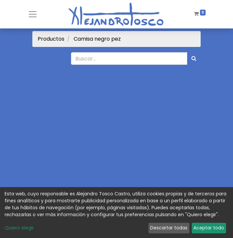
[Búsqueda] (194, 58)
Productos (51, 39)
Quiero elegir (19, 227)
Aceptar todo (208, 227)
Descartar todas (168, 227)
